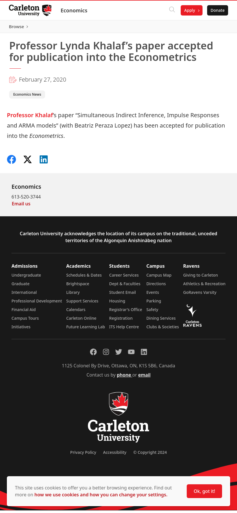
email (144, 377)
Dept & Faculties (124, 286)
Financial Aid (23, 312)
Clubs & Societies (162, 329)
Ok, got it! (204, 491)
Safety (152, 312)
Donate (217, 10)
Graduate (20, 286)
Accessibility (114, 455)
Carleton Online (81, 320)
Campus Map (159, 277)
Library (73, 295)
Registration (121, 320)
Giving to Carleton (200, 277)
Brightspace (77, 286)
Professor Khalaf (30, 118)
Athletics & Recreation (204, 286)
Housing (117, 303)
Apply (189, 10)
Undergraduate (26, 277)
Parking (153, 303)
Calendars (75, 312)
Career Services (124, 277)
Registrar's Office (125, 312)
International (24, 295)
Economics (74, 10)
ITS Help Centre (124, 329)
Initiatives (20, 329)
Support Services (82, 303)
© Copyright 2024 (150, 455)
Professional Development (36, 303)
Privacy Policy (83, 455)
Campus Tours (25, 320)
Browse (216, 28)
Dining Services (161, 320)
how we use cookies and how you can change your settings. (100, 494)
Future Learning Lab (85, 329)
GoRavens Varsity (200, 295)
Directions (156, 286)
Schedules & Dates (84, 277)
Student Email (122, 295)
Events (152, 295)
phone (124, 377)
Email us (21, 206)
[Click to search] (172, 10)
